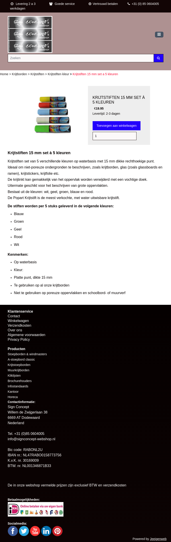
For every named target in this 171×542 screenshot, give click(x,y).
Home (4, 74)
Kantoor (13, 391)
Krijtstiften (38, 74)
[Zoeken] (81, 58)
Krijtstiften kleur (59, 74)
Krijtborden (20, 74)
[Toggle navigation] (159, 35)
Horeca (13, 397)
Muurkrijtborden (18, 370)
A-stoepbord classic (21, 359)
